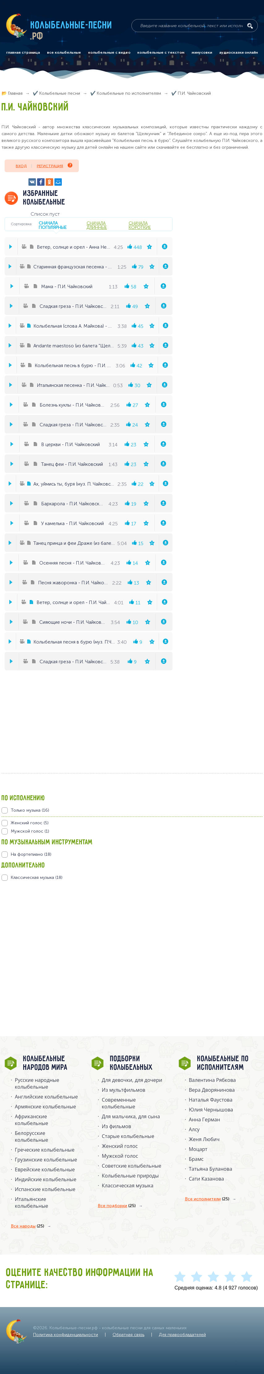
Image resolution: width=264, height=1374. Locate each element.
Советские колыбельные (131, 1165)
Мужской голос (120, 1156)
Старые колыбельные (128, 1136)
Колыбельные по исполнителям (223, 1063)
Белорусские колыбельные (31, 1136)
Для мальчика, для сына (131, 1116)
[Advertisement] (39, 947)
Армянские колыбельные (45, 1106)
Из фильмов (116, 1126)
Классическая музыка (127, 1185)
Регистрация (54, 165)
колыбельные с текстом (161, 52)
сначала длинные (97, 225)
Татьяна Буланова (210, 1168)
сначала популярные (52, 225)
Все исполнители (207, 1199)
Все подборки (117, 1206)
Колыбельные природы (130, 1175)
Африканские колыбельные (31, 1120)
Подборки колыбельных (131, 1063)
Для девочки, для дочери (132, 1080)
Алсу (194, 1129)
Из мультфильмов (123, 1089)
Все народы (27, 1226)
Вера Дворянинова (212, 1089)
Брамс (196, 1159)
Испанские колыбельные (45, 1189)
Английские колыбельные (46, 1096)
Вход (21, 166)
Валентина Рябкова (212, 1080)
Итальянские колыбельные (31, 1202)
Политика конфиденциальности (65, 1334)
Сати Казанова (206, 1178)
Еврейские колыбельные (45, 1169)
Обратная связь (128, 1334)
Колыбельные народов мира (45, 1063)
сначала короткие (140, 225)
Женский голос (120, 1146)
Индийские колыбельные (45, 1179)
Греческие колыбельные (45, 1149)
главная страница (23, 52)
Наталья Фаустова (210, 1099)
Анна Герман (204, 1119)
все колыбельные (64, 52)
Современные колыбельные (119, 1103)
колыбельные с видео (109, 52)
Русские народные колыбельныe (37, 1083)
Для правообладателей (182, 1334)
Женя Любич (204, 1139)
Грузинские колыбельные (46, 1159)
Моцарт (198, 1149)
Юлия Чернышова (211, 1109)
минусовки (202, 52)
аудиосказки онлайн (238, 52)
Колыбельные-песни (72, 25)
